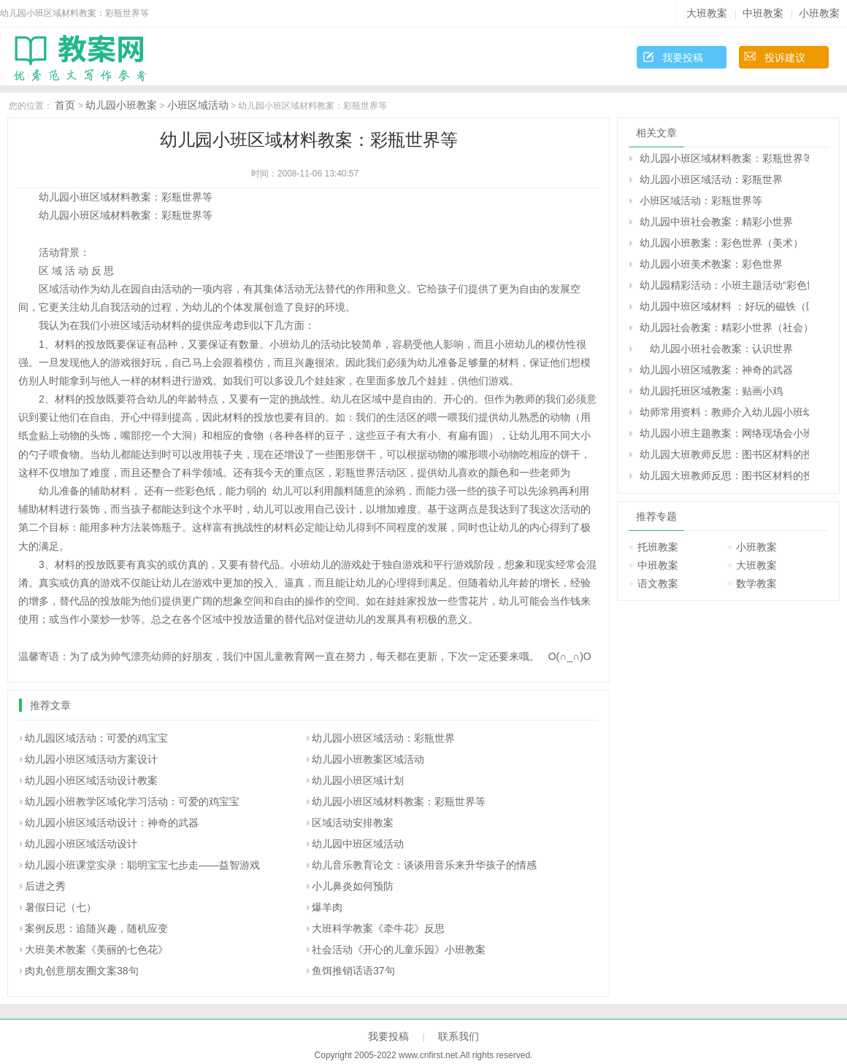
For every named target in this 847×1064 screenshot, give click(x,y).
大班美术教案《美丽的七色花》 (96, 949)
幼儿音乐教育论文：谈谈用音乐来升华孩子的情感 (424, 865)
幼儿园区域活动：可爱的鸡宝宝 (96, 738)
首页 (65, 105)
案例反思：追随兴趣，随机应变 (96, 928)
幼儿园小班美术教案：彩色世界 (711, 264)
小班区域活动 (198, 105)
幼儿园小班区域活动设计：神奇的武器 (112, 822)
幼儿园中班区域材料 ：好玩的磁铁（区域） (724, 306)
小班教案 (819, 13)
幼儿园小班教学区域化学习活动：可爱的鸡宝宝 (132, 801)
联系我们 (458, 1036)
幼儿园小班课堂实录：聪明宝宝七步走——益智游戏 (142, 865)
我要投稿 (682, 57)
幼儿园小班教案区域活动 (368, 759)
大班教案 (706, 13)
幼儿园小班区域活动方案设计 (91, 759)
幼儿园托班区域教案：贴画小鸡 (711, 391)
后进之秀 (45, 886)
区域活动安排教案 (353, 822)
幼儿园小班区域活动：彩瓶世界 (383, 738)
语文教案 (657, 583)
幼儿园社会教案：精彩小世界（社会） (724, 327)
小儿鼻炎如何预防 (353, 886)
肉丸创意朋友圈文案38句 (82, 970)
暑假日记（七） (60, 907)
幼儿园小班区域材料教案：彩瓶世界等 (399, 801)
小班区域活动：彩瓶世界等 (701, 200)
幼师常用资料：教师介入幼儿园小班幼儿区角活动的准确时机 (724, 412)
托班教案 (657, 547)
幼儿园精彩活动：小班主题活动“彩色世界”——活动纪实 (724, 285)
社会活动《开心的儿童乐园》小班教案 (399, 949)
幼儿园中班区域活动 (358, 844)
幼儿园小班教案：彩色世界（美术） (721, 243)
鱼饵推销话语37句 (353, 970)
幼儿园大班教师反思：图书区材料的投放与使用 (724, 454)
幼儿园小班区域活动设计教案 (91, 780)
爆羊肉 (327, 907)
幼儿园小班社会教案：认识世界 (716, 348)
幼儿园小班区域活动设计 (81, 844)
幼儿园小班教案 (121, 105)
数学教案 (756, 583)
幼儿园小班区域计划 (358, 780)
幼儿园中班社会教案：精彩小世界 (716, 222)
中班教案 (763, 13)
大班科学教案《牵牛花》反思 (378, 928)
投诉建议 (784, 57)
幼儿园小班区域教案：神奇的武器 (716, 370)
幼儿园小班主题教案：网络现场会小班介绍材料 (724, 433)
